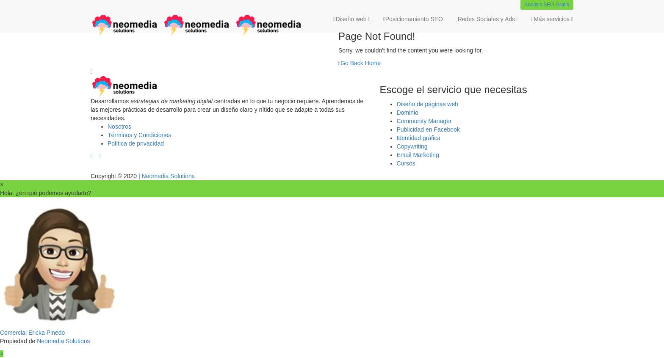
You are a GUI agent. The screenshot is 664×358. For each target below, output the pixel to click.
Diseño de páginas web (428, 104)
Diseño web (351, 19)
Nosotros (119, 126)
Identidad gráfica (419, 138)
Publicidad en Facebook (428, 129)
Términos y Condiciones (139, 135)
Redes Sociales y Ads (487, 19)
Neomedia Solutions (168, 176)
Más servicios (552, 19)
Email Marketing (418, 154)
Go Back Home (359, 63)
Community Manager (424, 121)
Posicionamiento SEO (413, 19)
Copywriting (412, 146)
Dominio (407, 112)
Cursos (406, 163)
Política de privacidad (136, 143)
